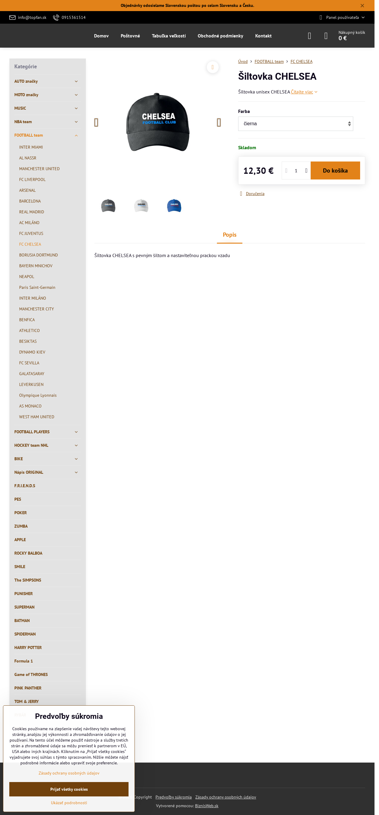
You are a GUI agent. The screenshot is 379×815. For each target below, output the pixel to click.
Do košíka (335, 170)
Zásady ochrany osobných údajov (225, 797)
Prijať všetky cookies (69, 789)
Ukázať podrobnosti (69, 802)
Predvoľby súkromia (173, 797)
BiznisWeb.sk (206, 805)
